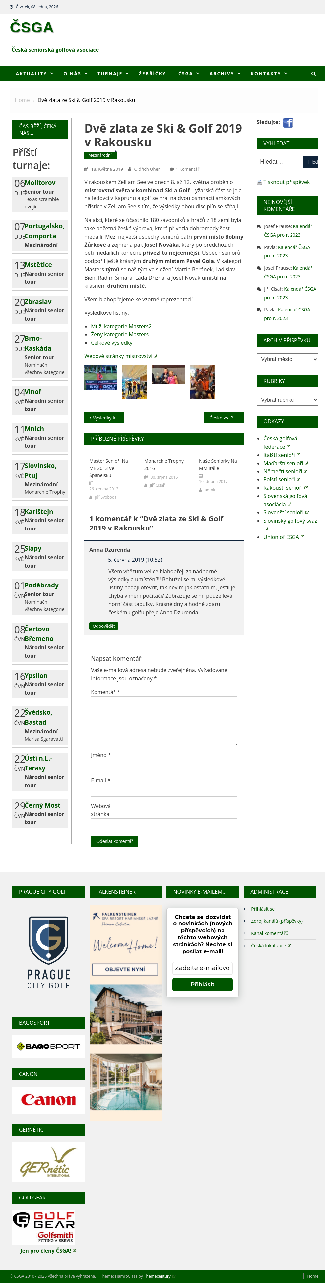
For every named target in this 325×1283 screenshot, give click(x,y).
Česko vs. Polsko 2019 (226, 418)
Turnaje (110, 73)
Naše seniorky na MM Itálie (218, 464)
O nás (72, 73)
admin (211, 490)
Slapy (33, 548)
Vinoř (33, 391)
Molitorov (40, 182)
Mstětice (38, 264)
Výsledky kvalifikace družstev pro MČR (108, 418)
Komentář (105, 692)
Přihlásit (202, 984)
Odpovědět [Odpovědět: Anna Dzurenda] (104, 626)
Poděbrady (42, 585)
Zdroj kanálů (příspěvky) (277, 921)
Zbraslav (38, 301)
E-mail (100, 780)
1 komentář (187, 169)
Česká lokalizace (271, 945)
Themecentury (160, 1276)
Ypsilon (36, 675)
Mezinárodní (99, 155)
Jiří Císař (157, 485)
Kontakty (266, 73)
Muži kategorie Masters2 (121, 326)
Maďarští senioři (285, 463)
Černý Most (43, 805)
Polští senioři (281, 479)
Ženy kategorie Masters (120, 334)
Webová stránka (101, 810)
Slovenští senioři (285, 512)
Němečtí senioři (285, 471)
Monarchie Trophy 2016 (164, 464)
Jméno (101, 755)
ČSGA (32, 27)
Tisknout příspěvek (286, 182)
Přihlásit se (263, 909)
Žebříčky (152, 73)
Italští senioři (281, 455)
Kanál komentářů (269, 933)
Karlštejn (39, 511)
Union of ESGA (283, 537)
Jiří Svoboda (106, 497)
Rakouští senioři (285, 487)
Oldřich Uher (147, 169)
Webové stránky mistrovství (120, 356)
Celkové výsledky (111, 342)
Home (312, 1276)
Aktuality (31, 73)
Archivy (221, 73)
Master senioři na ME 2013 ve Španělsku (108, 468)
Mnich (34, 428)
